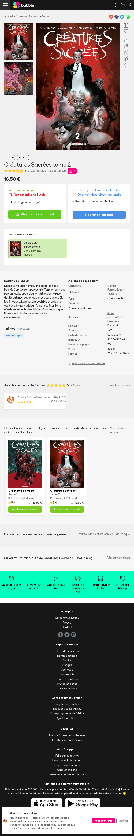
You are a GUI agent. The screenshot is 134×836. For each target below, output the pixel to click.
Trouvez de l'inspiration (67, 651)
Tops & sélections (67, 679)
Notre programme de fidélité (67, 713)
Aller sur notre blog (118, 557)
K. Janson (29, 498)
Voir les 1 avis (38, 170)
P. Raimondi (15, 498)
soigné (36, 202)
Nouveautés (67, 674)
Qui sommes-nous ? (67, 618)
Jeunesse (67, 669)
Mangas (67, 665)
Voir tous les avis (120, 385)
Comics (112, 285)
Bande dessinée (67, 655)
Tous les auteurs (67, 688)
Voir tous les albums (117, 430)
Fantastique (114, 289)
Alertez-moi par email (35, 214)
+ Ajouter (23, 328)
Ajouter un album (67, 718)
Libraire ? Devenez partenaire (67, 735)
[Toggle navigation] (5, 5)
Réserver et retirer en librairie (67, 774)
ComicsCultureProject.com (34, 397)
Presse (67, 622)
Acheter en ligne (67, 769)
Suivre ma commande (67, 765)
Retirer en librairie (99, 214)
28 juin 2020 (61, 397)
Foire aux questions (67, 755)
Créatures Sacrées (27, 16)
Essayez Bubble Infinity (67, 708)
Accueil (8, 16)
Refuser (123, 820)
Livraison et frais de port (67, 760)
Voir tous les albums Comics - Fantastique (104, 534)
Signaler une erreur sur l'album (87, 363)
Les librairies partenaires (67, 740)
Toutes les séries (67, 683)
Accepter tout (103, 820)
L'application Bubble (67, 704)
